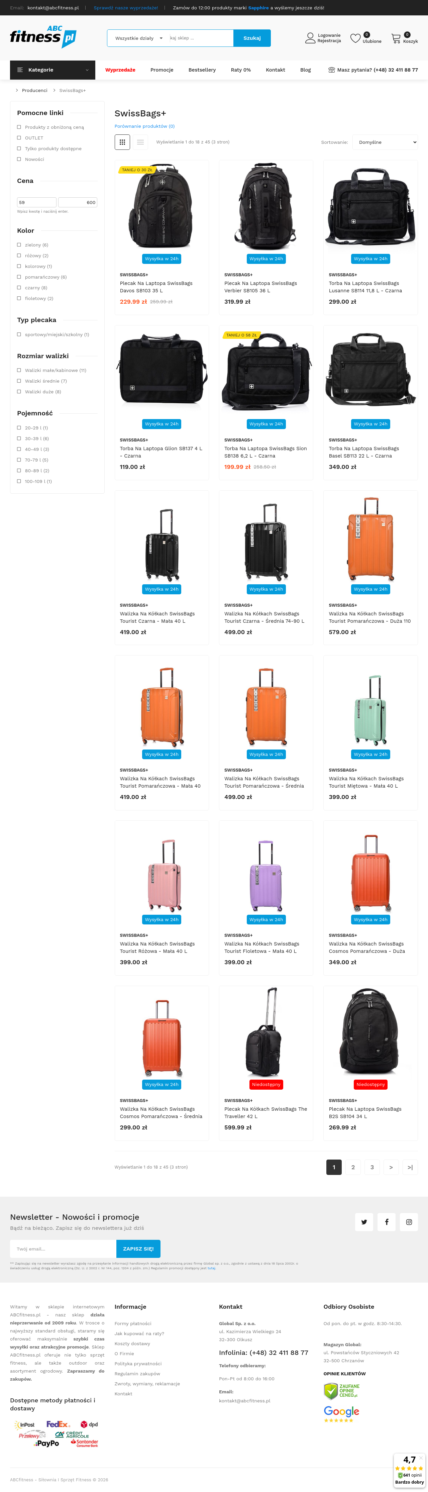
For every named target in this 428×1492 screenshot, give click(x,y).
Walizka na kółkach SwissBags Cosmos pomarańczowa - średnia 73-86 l (161, 1116)
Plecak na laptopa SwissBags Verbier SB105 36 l (260, 287)
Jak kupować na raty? (140, 1333)
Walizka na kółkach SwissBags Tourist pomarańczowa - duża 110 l (370, 621)
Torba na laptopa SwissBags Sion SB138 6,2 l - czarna (265, 452)
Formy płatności (133, 1323)
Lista (140, 142)
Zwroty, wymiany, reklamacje (147, 1383)
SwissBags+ (73, 90)
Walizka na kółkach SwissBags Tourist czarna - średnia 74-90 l (264, 617)
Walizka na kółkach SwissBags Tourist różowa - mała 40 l (157, 947)
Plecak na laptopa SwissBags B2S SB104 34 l (365, 1112)
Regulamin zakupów (137, 1373)
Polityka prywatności (138, 1363)
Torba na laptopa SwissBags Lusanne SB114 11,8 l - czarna (365, 287)
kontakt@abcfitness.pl (245, 1400)
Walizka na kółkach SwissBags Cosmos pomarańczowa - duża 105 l (367, 951)
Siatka (122, 142)
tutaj (211, 1268)
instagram (409, 1222)
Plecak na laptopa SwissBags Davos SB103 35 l (156, 287)
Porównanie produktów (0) (145, 126)
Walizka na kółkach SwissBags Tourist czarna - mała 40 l (157, 617)
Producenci (34, 90)
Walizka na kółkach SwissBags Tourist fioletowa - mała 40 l (261, 947)
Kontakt (123, 1393)
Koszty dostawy (132, 1343)
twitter (364, 1222)
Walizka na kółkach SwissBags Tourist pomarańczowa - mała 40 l (160, 786)
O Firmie (124, 1353)
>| (410, 1167)
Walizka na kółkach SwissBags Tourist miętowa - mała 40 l (366, 782)
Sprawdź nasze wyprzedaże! (126, 7)
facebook (387, 1222)
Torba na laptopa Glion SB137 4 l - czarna (161, 452)
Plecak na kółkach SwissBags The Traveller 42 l (265, 1112)
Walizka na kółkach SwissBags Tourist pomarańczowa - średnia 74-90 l (264, 786)
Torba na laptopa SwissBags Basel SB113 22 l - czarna (364, 452)
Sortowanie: (334, 142)
